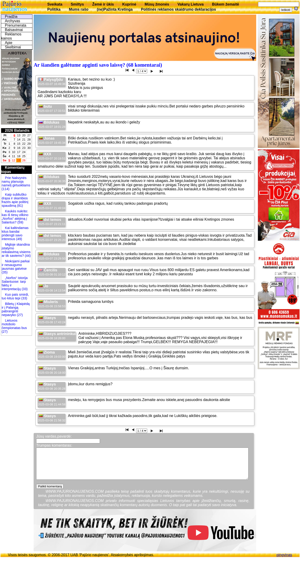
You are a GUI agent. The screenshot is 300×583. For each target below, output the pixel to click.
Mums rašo (78, 9)
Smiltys (77, 4)
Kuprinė (129, 4)
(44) (27, 255)
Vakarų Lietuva (190, 4)
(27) (19, 315)
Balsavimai (14, 30)
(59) (19, 222)
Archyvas (12, 21)
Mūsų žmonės (157, 4)
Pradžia (11, 17)
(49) (18, 239)
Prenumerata (15, 25)
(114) (6, 189)
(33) (25, 289)
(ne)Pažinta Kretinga (115, 9)
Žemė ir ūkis (103, 4)
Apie (8, 43)
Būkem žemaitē (225, 4)
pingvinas (284, 555)
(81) (19, 205)
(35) (5, 272)
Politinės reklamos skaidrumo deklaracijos (178, 9)
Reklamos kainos (11, 36)
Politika (54, 9)
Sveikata (54, 4)
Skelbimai (13, 47)
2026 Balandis (17, 130)
